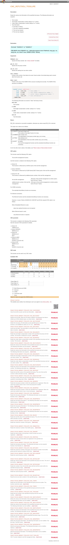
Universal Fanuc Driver (53, 37)
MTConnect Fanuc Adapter (52, 33)
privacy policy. (46, 301)
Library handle (30, 60)
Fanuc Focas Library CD (53, 40)
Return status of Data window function (43, 147)
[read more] (25, 312)
